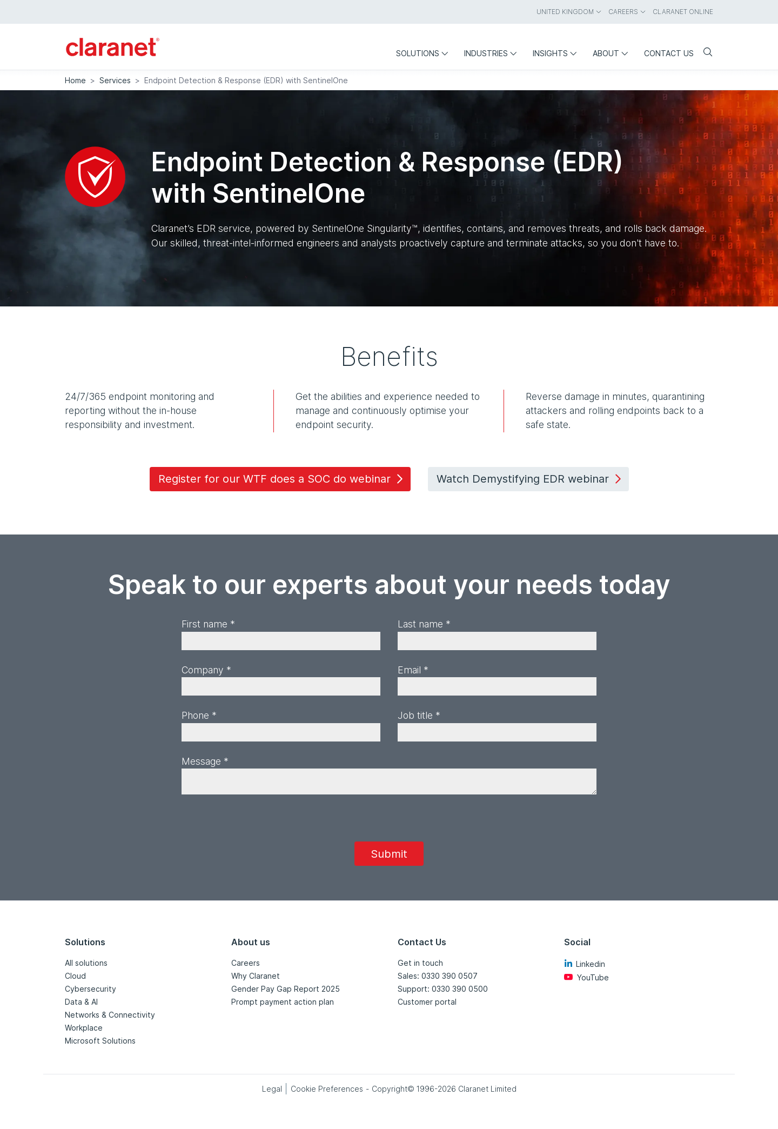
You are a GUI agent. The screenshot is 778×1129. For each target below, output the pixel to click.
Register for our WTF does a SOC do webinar (282, 478)
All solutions (86, 962)
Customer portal (427, 1001)
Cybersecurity (90, 988)
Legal (272, 1088)
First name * (208, 624)
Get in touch (420, 962)
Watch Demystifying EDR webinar (531, 478)
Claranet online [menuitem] (683, 12)
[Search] (703, 52)
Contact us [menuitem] (669, 53)
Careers (245, 962)
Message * (205, 761)
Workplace (84, 1027)
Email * (413, 670)
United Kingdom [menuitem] (569, 12)
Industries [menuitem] (493, 53)
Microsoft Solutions (100, 1040)
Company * (206, 670)
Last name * (424, 624)
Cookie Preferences (327, 1088)
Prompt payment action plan (282, 1001)
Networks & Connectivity (110, 1014)
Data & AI (81, 1001)
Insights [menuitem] (557, 53)
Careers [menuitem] (627, 12)
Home (75, 80)
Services (115, 80)
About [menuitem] (613, 53)
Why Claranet (255, 975)
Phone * (199, 715)
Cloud (75, 975)
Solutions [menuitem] (424, 53)
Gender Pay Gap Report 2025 (285, 988)
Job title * (419, 715)
